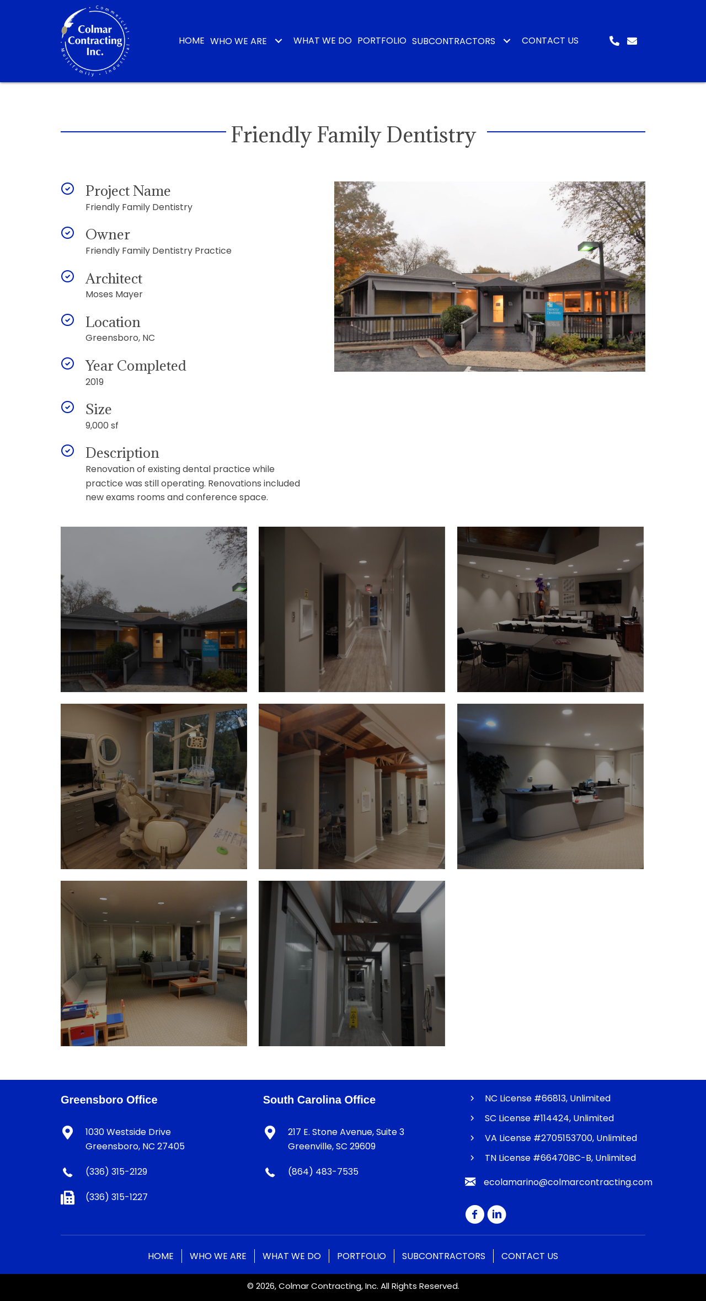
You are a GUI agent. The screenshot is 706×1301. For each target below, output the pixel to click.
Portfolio (361, 1256)
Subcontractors (443, 1256)
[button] (278, 41)
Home (161, 1256)
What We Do (292, 1256)
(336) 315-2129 (116, 1171)
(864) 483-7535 (323, 1171)
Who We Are (218, 1256)
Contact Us (529, 1256)
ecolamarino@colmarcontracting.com (568, 1182)
